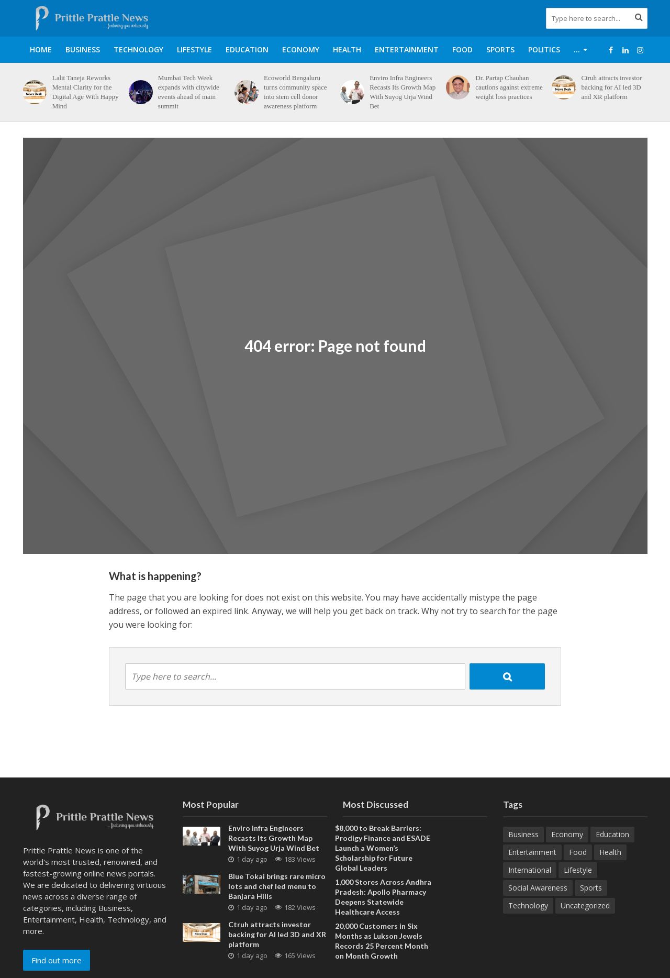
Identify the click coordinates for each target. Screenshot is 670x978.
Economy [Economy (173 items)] (567, 834)
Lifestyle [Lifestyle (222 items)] (578, 870)
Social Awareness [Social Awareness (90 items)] (537, 888)
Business (82, 49)
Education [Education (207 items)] (612, 834)
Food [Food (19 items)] (578, 852)
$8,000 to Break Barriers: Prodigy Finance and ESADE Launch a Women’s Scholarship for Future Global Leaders (382, 848)
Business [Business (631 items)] (523, 834)
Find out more (56, 960)
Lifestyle (194, 49)
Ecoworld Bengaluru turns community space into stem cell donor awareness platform (295, 92)
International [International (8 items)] (529, 870)
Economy (300, 49)
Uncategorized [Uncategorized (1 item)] (585, 905)
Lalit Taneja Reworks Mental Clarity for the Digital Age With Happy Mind (85, 92)
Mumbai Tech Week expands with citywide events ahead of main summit (188, 92)
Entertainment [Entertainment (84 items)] (532, 852)
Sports (500, 49)
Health (347, 49)
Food (462, 49)
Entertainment (407, 49)
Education (247, 49)
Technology (138, 49)
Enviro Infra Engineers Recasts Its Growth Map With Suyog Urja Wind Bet (403, 92)
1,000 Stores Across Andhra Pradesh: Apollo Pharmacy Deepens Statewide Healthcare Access (383, 896)
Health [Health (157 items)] (610, 852)
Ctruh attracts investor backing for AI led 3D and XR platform (611, 87)
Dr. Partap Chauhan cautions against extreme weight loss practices (509, 87)
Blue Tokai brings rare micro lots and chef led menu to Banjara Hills (277, 886)
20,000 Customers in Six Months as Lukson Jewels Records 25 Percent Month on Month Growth (381, 940)
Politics (544, 49)
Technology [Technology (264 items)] (528, 905)
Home (41, 49)
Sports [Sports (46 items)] (591, 888)
